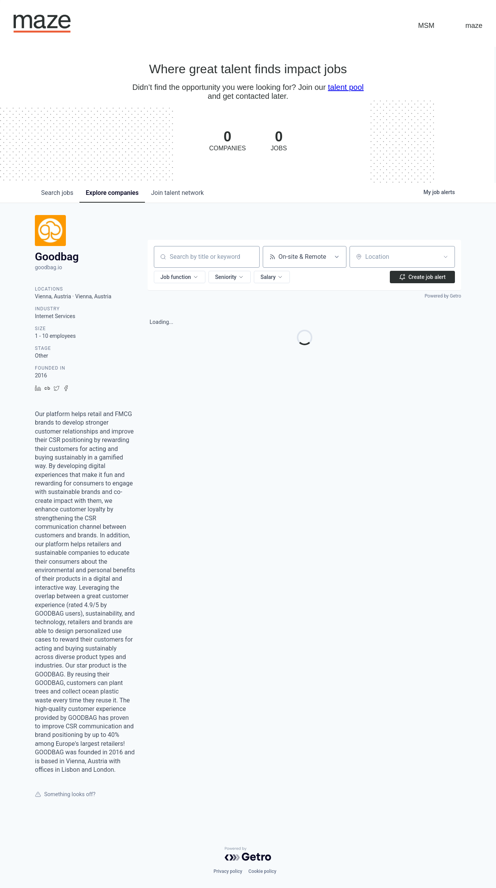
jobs (57, 192)
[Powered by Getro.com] (248, 854)
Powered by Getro (443, 296)
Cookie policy (262, 871)
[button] (179, 277)
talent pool (345, 87)
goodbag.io (48, 267)
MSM (426, 25)
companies (112, 192)
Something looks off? (65, 794)
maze (473, 25)
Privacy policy (228, 871)
